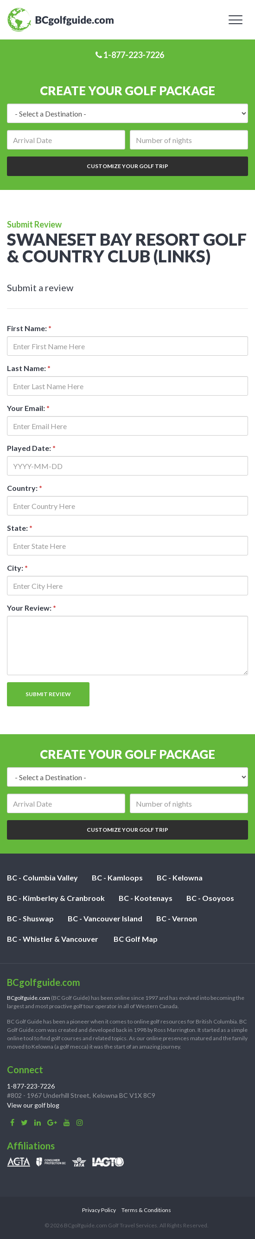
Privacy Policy (99, 1209)
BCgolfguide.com (28, 997)
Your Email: (28, 408)
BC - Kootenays (145, 897)
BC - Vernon (176, 918)
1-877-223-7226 (130, 55)
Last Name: (29, 368)
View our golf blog (33, 1105)
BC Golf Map (136, 938)
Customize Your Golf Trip (127, 166)
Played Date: (31, 447)
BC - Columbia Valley (42, 877)
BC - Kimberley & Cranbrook (56, 897)
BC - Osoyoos (210, 897)
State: (19, 527)
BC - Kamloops (117, 877)
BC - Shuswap (30, 918)
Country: (24, 487)
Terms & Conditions (146, 1209)
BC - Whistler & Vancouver (52, 938)
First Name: (29, 328)
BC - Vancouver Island (105, 918)
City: (17, 567)
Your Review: (31, 607)
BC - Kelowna (180, 877)
